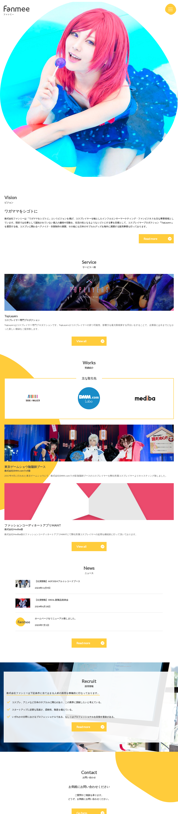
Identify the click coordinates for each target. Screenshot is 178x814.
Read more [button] (83, 643)
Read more (156, 238)
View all (81, 341)
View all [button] (81, 546)
